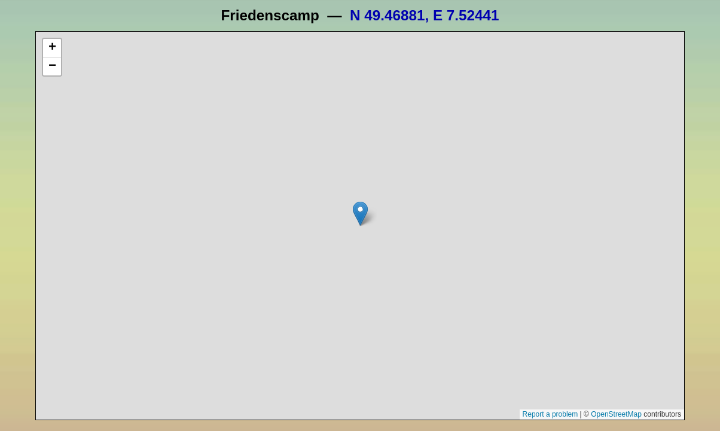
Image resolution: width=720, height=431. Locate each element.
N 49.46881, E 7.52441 (424, 15)
